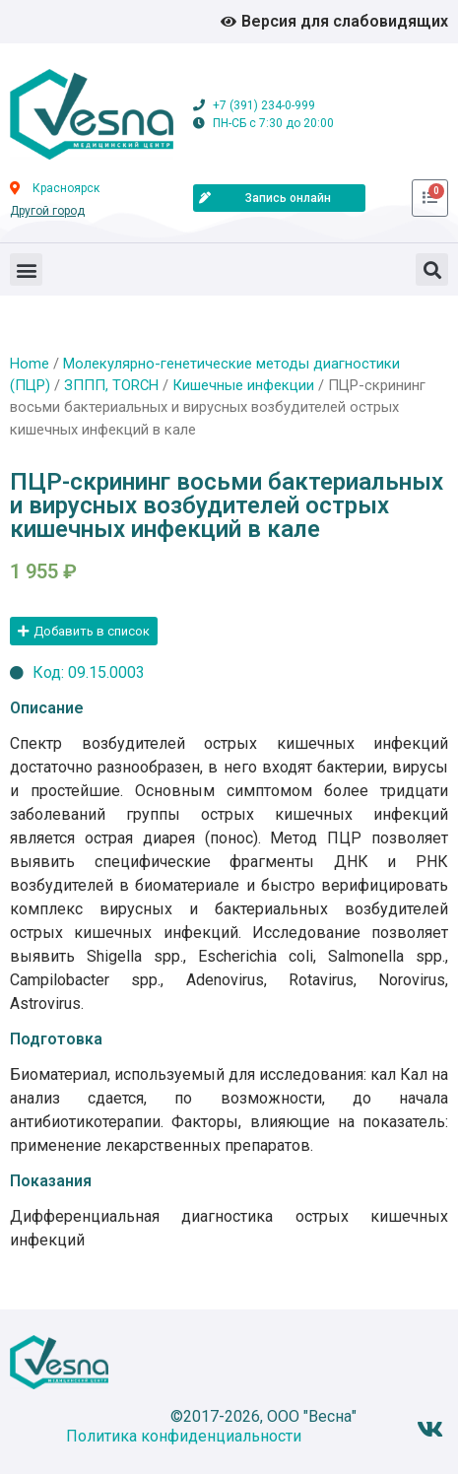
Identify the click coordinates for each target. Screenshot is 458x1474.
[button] (26, 269)
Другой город (47, 211)
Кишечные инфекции (243, 385)
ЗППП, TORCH (111, 385)
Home (29, 363)
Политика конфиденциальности (183, 1436)
